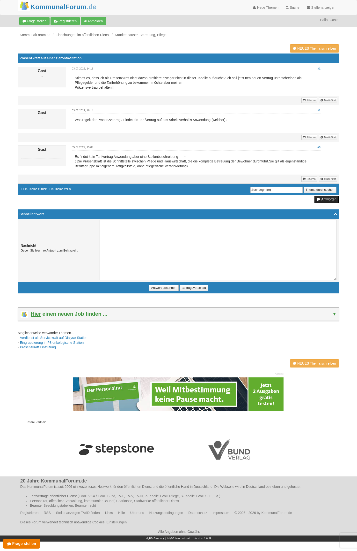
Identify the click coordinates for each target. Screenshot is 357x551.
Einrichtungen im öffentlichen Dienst (82, 35)
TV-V (129, 496)
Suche (292, 7)
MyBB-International (179, 538)
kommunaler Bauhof (99, 501)
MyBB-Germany (155, 538)
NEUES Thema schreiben (314, 48)
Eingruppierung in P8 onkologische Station (52, 342)
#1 (319, 68)
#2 (319, 110)
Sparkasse (124, 501)
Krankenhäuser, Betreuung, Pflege (141, 35)
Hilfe (121, 513)
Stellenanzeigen (321, 7)
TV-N (139, 496)
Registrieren (65, 21)
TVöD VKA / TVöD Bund (97, 496)
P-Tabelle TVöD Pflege (162, 496)
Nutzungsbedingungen (166, 513)
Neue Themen (265, 7)
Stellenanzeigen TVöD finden (78, 513)
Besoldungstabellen (58, 505)
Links (109, 513)
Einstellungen (116, 522)
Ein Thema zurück (35, 189)
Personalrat (38, 501)
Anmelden (93, 21)
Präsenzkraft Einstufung (38, 347)
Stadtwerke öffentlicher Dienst (156, 501)
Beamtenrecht (85, 505)
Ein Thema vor (58, 189)
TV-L (120, 496)
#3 (319, 147)
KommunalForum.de (35, 35)
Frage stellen (34, 21)
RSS (47, 513)
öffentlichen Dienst (138, 487)
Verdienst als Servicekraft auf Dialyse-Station (53, 338)
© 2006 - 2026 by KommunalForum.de (263, 513)
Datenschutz (197, 513)
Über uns (137, 513)
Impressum (220, 513)
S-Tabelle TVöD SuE (196, 496)
